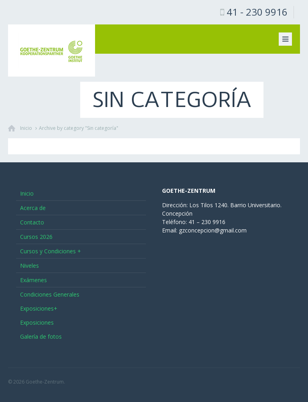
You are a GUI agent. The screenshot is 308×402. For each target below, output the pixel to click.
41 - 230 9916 (257, 11)
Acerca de (33, 208)
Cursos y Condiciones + (50, 251)
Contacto (32, 222)
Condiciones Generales (49, 294)
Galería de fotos (41, 336)
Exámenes (33, 280)
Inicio (26, 128)
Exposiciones (37, 322)
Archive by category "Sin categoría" (78, 128)
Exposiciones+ (38, 308)
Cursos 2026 (36, 236)
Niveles (29, 265)
